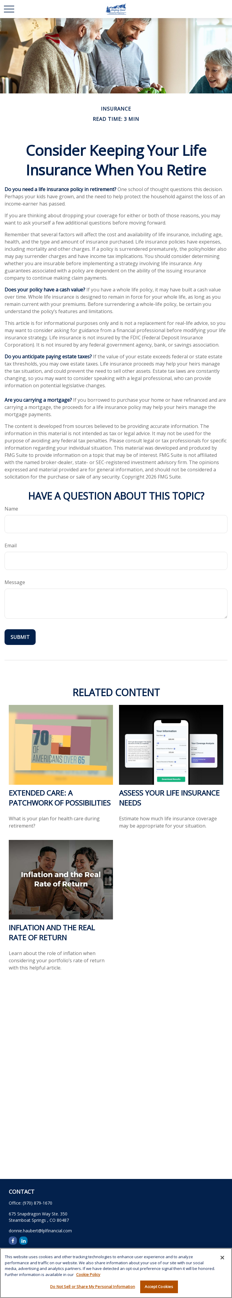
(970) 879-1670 (37, 1203)
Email (11, 545)
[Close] (222, 1257)
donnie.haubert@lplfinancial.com (40, 1231)
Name (11, 508)
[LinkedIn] (23, 1241)
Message (15, 582)
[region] (116, 1273)
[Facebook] (13, 1241)
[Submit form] (20, 637)
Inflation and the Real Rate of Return (52, 932)
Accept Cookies (159, 1286)
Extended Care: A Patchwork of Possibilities (60, 798)
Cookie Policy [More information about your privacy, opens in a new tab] (88, 1274)
